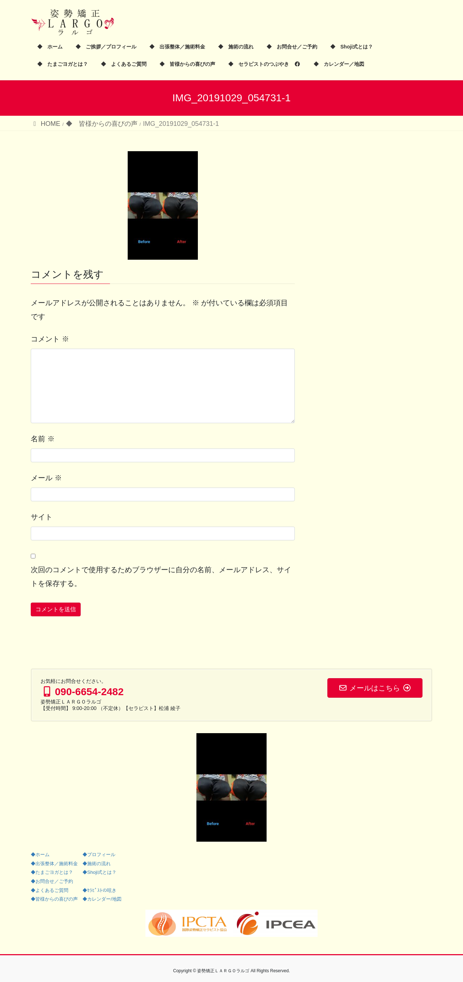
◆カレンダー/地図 (102, 899)
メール (46, 478)
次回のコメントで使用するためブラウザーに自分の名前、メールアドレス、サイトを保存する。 (161, 576)
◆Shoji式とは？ (99, 872)
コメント (50, 339)
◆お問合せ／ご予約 (52, 881)
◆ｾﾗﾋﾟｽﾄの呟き (99, 890)
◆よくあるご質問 (49, 890)
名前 (43, 439)
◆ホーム (40, 854)
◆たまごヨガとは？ (52, 872)
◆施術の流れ (96, 863)
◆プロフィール (98, 854)
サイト (41, 517)
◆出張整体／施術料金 (54, 863)
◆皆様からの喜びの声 (54, 899)
